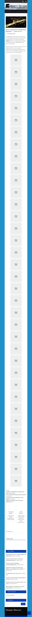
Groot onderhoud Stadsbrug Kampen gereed (16, 494)
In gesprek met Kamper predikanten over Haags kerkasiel (10, 517)
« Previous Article (11, 512)
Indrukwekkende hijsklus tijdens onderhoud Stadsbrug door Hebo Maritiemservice (21, 519)
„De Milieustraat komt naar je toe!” (13, 573)
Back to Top (29, 613)
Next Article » (21, 512)
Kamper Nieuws (13, 610)
